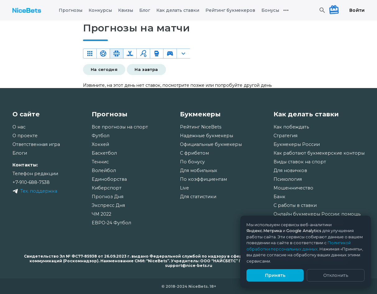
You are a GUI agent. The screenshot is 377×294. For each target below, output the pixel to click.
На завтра (146, 69)
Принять (275, 275)
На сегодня (104, 69)
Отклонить (335, 275)
